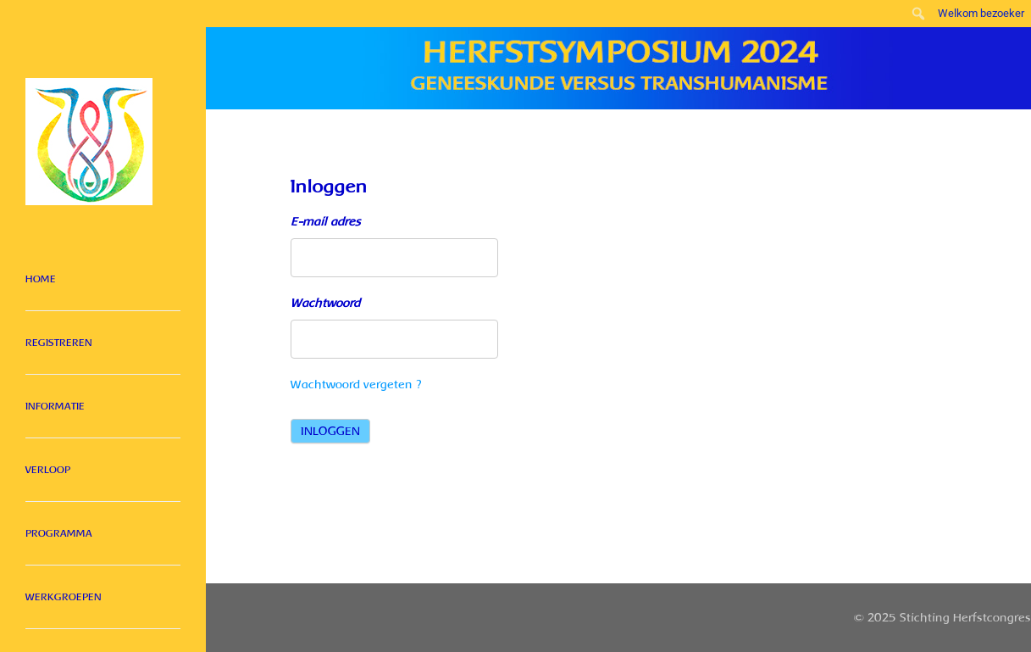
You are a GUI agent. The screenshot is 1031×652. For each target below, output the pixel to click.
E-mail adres (326, 221)
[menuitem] (919, 13)
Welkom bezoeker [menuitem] (981, 13)
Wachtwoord (325, 303)
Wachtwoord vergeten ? (356, 384)
